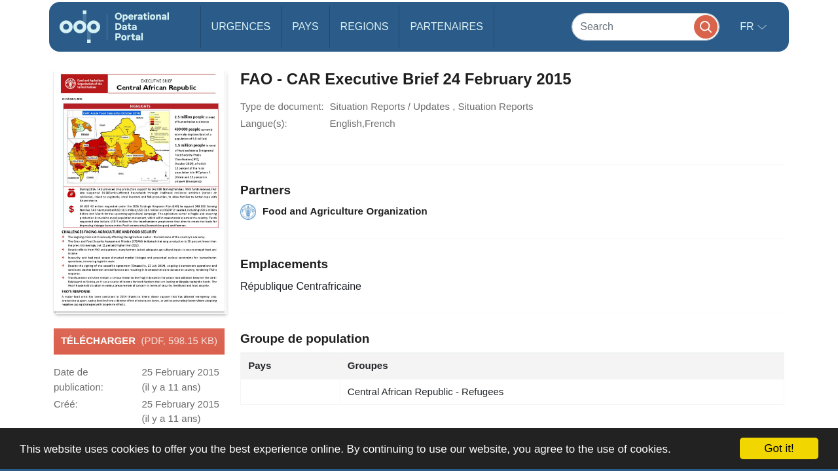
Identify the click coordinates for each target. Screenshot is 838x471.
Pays (305, 26)
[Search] (646, 26)
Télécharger (139, 341)
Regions (364, 26)
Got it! (778, 448)
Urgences (241, 26)
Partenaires (446, 26)
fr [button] (748, 26)
